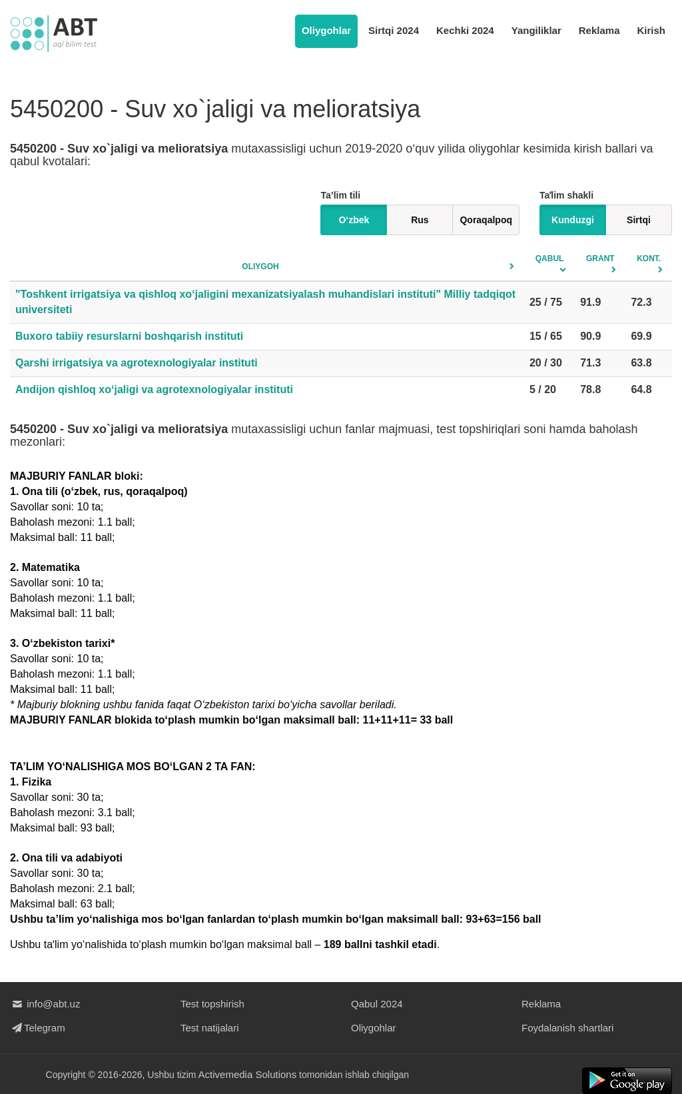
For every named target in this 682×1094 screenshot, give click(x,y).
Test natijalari (209, 1027)
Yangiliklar (536, 30)
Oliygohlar (326, 30)
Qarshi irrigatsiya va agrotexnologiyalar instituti (136, 362)
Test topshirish (212, 1003)
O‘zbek (353, 220)
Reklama (599, 30)
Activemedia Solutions (247, 1074)
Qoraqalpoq (486, 220)
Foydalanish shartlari (567, 1027)
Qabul (549, 258)
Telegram (37, 1027)
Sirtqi (639, 220)
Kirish (651, 30)
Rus (419, 220)
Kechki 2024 (465, 30)
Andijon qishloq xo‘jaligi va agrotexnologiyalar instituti (154, 389)
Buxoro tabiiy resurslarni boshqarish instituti (129, 336)
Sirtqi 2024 (393, 30)
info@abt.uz (45, 1003)
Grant (600, 258)
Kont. (649, 258)
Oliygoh (260, 266)
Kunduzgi (572, 220)
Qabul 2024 (377, 1003)
